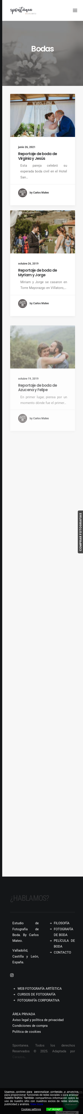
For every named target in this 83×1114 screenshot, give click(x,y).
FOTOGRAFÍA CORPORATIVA (38, 1000)
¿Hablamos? (29, 898)
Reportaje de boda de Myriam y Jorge (37, 289)
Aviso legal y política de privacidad (38, 1020)
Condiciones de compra (30, 1026)
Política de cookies (26, 1032)
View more (36, 1104)
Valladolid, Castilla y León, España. (25, 956)
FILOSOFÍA (61, 923)
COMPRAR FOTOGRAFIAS (80, 532)
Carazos (18, 1057)
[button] (42, 115)
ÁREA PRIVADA (23, 1014)
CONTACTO (62, 952)
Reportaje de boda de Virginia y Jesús (37, 156)
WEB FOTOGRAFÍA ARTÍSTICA (39, 989)
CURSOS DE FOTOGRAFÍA (36, 994)
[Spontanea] (23, 10)
